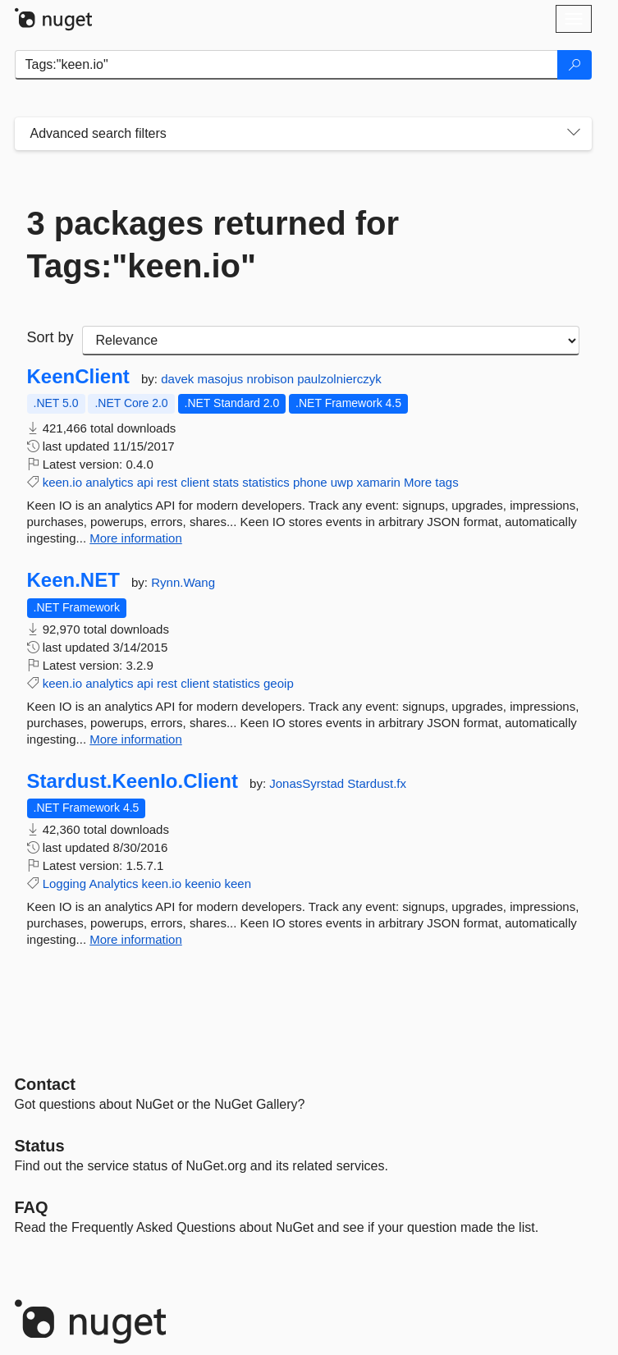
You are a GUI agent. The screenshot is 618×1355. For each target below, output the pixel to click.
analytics (109, 482)
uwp (342, 482)
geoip (278, 683)
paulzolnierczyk (339, 379)
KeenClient (78, 377)
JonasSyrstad (308, 783)
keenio (203, 883)
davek (179, 379)
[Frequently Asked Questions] (31, 1207)
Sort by (50, 337)
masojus (221, 379)
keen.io (62, 482)
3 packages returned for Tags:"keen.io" (213, 244)
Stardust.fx (376, 783)
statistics (266, 482)
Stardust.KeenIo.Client (132, 781)
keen (238, 883)
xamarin (378, 482)
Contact (45, 1084)
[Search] (574, 65)
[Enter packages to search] (286, 65)
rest (167, 482)
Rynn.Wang (183, 582)
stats (226, 482)
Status (40, 1146)
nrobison (271, 379)
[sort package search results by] (330, 340)
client (195, 482)
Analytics (113, 883)
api (145, 482)
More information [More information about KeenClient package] (135, 538)
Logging (64, 883)
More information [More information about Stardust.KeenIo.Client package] (135, 939)
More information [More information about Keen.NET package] (135, 739)
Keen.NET (73, 580)
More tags (431, 482)
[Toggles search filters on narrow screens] (574, 133)
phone (310, 482)
